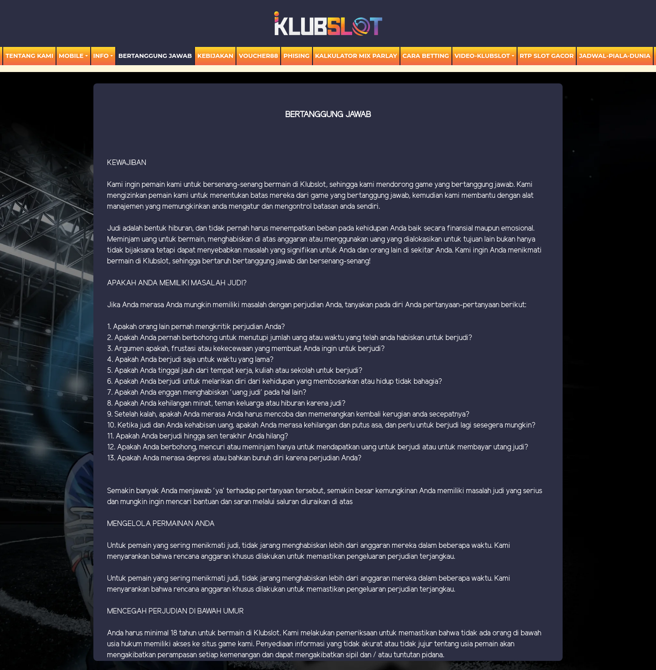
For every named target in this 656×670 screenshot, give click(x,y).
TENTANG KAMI (29, 55)
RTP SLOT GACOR (547, 55)
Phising (296, 55)
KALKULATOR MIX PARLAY (356, 55)
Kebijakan (215, 55)
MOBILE (71, 55)
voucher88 (258, 55)
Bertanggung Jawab (155, 55)
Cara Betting (426, 55)
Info (101, 55)
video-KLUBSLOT (482, 55)
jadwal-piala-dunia (615, 55)
